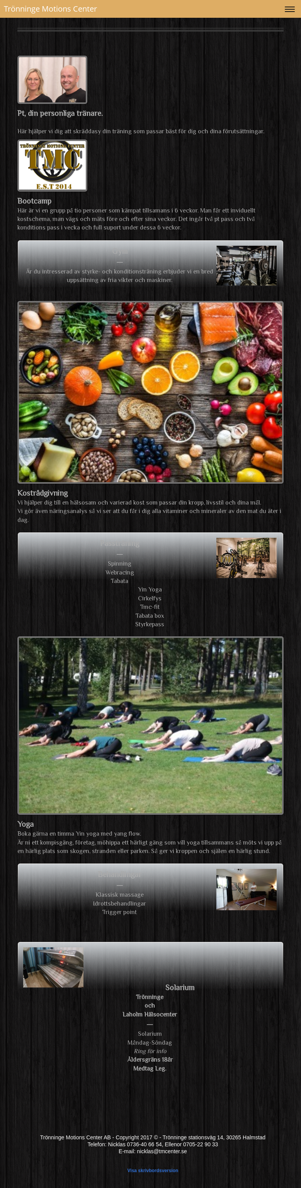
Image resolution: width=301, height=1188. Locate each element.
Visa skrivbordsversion (153, 1170)
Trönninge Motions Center (50, 8)
